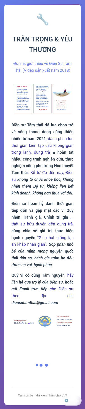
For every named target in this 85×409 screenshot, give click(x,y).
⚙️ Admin (71, 401)
